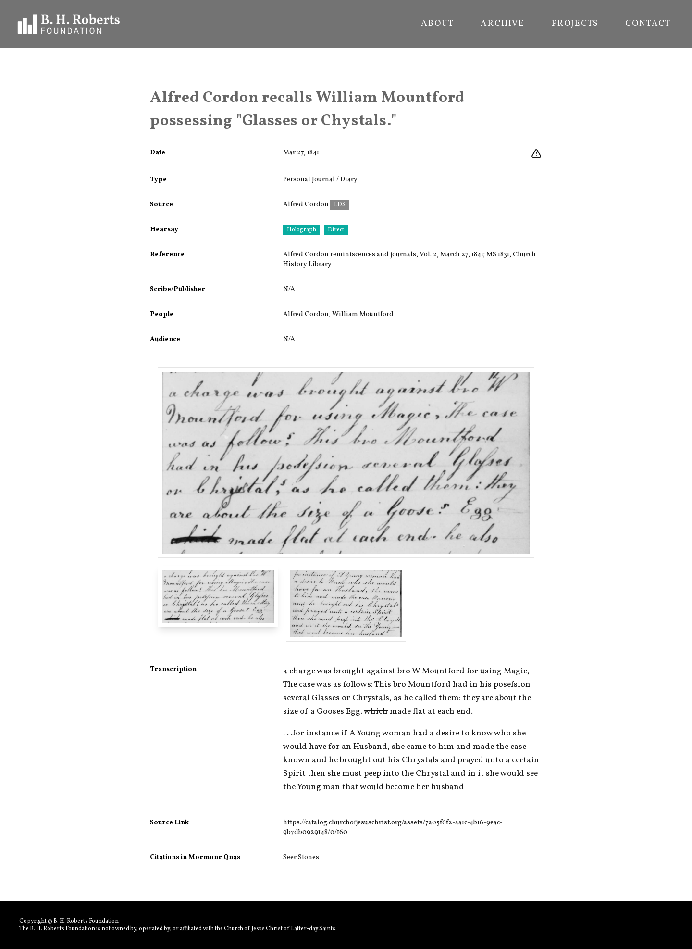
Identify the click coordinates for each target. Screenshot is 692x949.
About (437, 24)
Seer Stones (301, 857)
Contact (648, 24)
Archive (503, 24)
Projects (575, 24)
